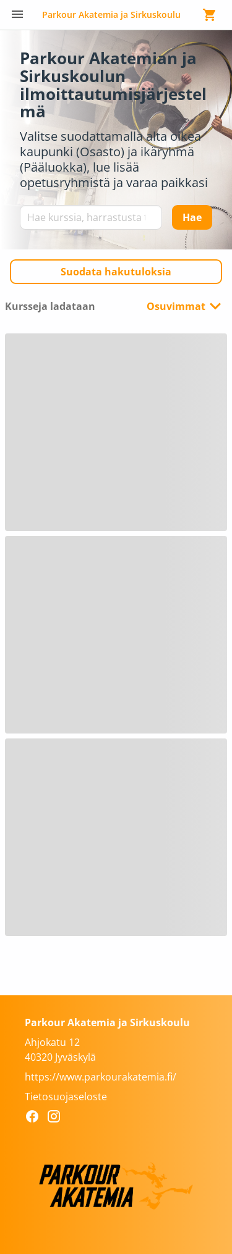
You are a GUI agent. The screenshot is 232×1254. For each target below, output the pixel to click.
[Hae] (192, 217)
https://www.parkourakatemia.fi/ (100, 1077)
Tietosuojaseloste (66, 1096)
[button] (116, 271)
